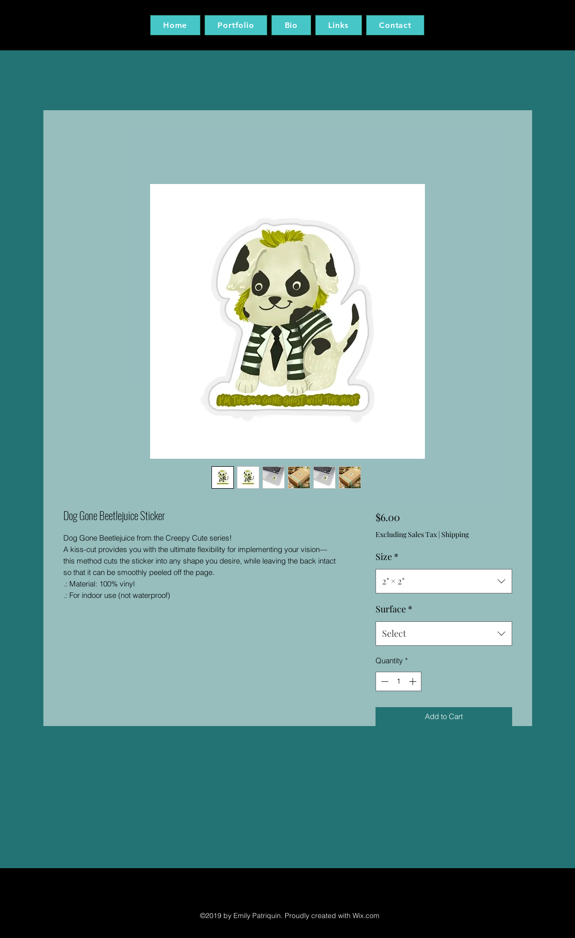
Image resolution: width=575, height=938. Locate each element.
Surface (394, 609)
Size (387, 557)
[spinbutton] (398, 681)
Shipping (455, 534)
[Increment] (413, 681)
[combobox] (444, 581)
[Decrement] (383, 681)
